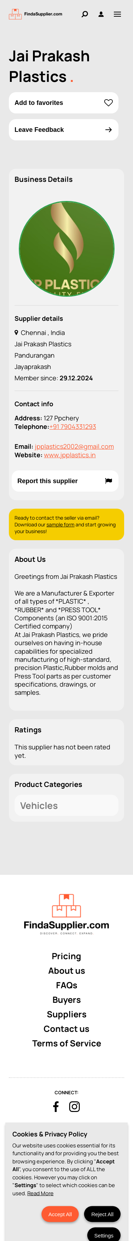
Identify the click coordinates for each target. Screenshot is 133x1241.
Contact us (66, 1028)
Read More (40, 1219)
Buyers (66, 999)
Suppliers (67, 1014)
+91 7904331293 (72, 426)
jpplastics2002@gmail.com (74, 446)
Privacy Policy (62, 1141)
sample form (60, 524)
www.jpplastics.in (70, 455)
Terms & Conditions (83, 1129)
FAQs (66, 985)
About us (66, 970)
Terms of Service (66, 1043)
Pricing (66, 956)
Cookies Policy (35, 1129)
